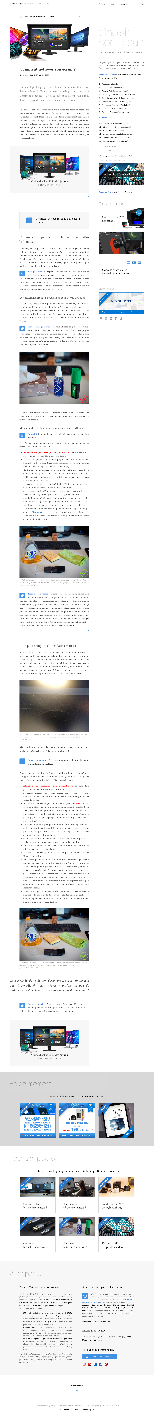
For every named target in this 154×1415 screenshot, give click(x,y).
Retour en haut (77, 1385)
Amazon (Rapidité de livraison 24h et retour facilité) (108, 1305)
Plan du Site (65, 1409)
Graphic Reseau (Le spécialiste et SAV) (100, 1308)
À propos (75, 1409)
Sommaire (29, 16)
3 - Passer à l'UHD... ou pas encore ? (113, 91)
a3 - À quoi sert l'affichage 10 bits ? (113, 130)
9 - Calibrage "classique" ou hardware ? (115, 112)
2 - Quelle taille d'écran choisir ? (112, 87)
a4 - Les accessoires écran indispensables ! (116, 134)
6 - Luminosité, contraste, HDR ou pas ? (115, 102)
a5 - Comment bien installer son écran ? (115, 137)
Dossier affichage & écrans (44, 16)
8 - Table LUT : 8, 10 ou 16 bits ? (112, 109)
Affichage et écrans (122, 192)
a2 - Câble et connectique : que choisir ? (115, 127)
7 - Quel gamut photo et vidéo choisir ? (114, 105)
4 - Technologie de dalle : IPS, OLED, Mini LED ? (119, 95)
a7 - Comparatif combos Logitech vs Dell (115, 156)
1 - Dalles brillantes (108, 147)
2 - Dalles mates (107, 150)
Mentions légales (88, 1409)
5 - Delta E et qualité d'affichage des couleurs (117, 98)
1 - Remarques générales (109, 84)
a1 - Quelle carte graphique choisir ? (113, 123)
